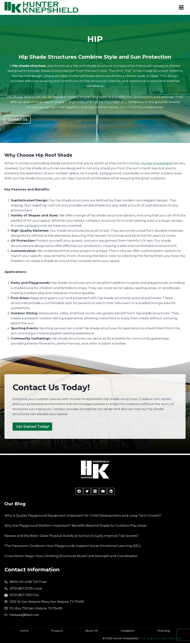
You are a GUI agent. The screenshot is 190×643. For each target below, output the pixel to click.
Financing (163, 630)
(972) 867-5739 (21, 588)
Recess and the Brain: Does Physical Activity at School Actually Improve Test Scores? (71, 536)
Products (57, 630)
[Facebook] (79, 491)
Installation (128, 630)
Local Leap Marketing (167, 638)
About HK (91, 630)
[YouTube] (102, 491)
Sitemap (145, 638)
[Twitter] (86, 491)
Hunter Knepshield (156, 163)
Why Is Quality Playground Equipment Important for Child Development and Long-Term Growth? (82, 515)
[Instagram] (94, 491)
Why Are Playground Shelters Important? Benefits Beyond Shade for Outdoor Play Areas (75, 525)
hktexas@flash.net (24, 615)
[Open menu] (181, 7)
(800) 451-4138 (20, 582)
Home (24, 630)
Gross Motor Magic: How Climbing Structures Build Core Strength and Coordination (71, 556)
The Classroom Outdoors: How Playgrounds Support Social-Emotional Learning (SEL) (72, 546)
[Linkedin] (110, 491)
